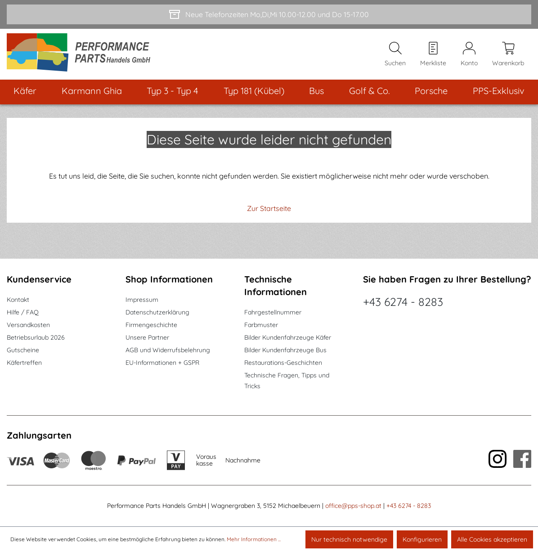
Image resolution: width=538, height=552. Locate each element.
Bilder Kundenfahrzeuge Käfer (287, 337)
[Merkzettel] (433, 54)
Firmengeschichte (151, 325)
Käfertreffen (24, 363)
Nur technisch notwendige (349, 539)
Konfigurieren (422, 539)
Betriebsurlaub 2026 (36, 337)
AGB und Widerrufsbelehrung (168, 350)
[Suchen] (395, 54)
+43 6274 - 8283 (403, 302)
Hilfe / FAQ (23, 312)
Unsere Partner (147, 337)
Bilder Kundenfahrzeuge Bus (285, 350)
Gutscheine (23, 350)
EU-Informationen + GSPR (162, 363)
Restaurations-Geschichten (283, 363)
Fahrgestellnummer (272, 312)
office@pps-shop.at (353, 506)
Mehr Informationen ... (254, 539)
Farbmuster (261, 325)
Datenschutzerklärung (157, 312)
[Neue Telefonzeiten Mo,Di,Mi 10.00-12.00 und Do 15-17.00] (269, 14)
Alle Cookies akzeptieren (492, 539)
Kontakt (18, 300)
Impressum (142, 300)
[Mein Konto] (469, 54)
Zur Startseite (269, 208)
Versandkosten (28, 325)
